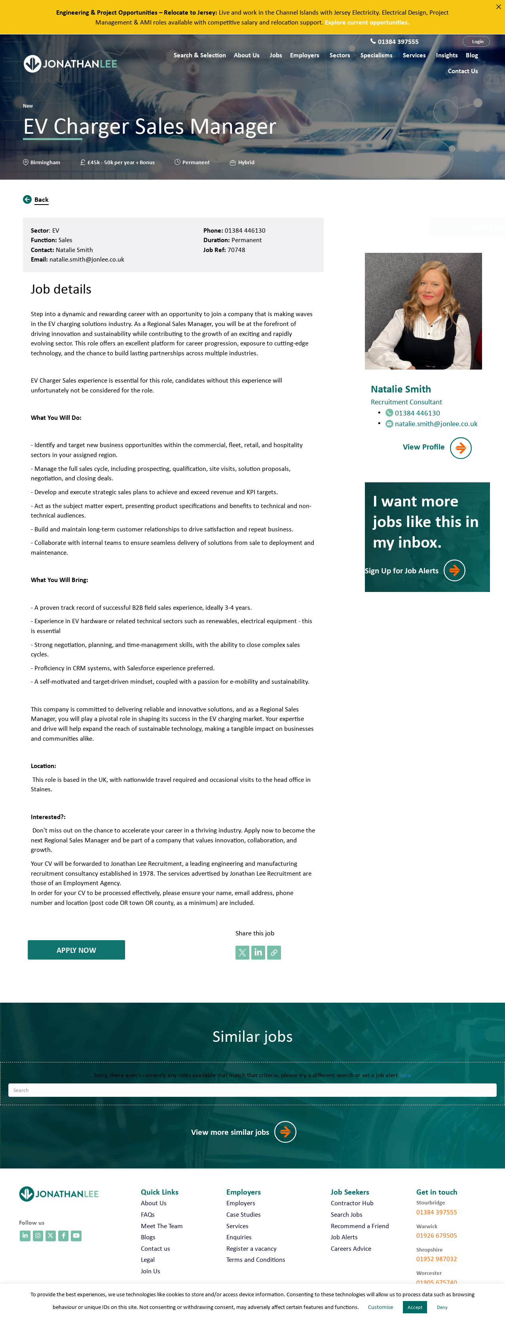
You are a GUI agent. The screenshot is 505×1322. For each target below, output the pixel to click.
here (405, 1075)
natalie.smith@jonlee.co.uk (86, 259)
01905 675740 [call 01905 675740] (436, 1282)
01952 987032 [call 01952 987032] (436, 1258)
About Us (247, 54)
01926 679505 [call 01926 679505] (436, 1235)
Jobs (276, 54)
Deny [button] (442, 1307)
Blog (472, 54)
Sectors (340, 54)
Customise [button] (380, 1307)
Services (414, 54)
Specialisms (377, 54)
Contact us (463, 70)
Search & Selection (200, 54)
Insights (447, 54)
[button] (476, 41)
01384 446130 (245, 230)
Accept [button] (415, 1307)
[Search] (252, 1090)
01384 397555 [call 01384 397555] (436, 1212)
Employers (304, 54)
